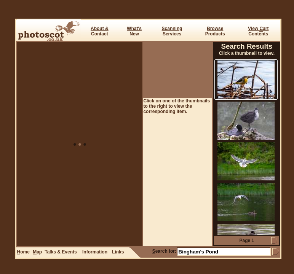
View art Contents (258, 31)
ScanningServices (172, 31)
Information (94, 252)
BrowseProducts (215, 31)
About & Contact (100, 31)
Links (118, 252)
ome (23, 252)
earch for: (164, 251)
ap (37, 252)
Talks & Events (61, 252)
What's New (134, 31)
